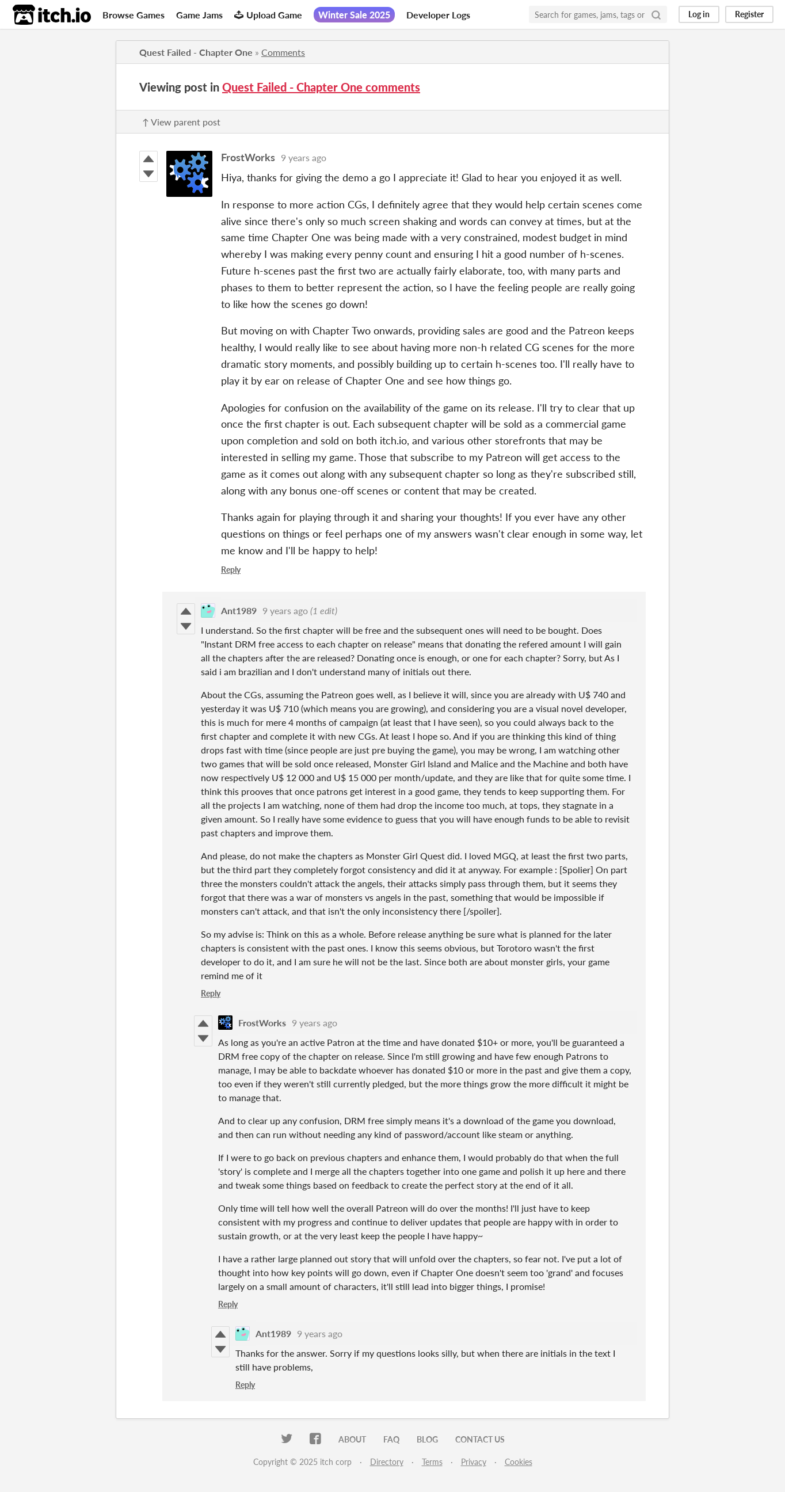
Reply (231, 569)
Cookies (518, 1462)
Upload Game (268, 14)
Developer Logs (438, 14)
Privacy (473, 1462)
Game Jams (199, 14)
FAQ (391, 1439)
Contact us (480, 1439)
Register (749, 14)
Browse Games (133, 14)
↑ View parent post (181, 121)
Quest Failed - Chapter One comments (321, 87)
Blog (427, 1439)
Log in (699, 14)
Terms (432, 1462)
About (352, 1439)
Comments (283, 52)
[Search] (656, 14)
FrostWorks (248, 157)
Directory (386, 1462)
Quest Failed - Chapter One (196, 52)
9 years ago (303, 157)
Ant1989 (239, 610)
